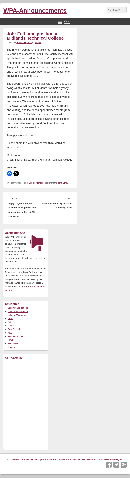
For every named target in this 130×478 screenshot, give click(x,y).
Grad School (14, 329)
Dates (10, 322)
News (10, 340)
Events (11, 325)
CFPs (10, 318)
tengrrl (38, 42)
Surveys (11, 347)
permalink (62, 183)
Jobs (31, 183)
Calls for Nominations (18, 311)
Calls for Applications (18, 308)
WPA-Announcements (35, 10)
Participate (13, 343)
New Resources (15, 336)
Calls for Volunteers (17, 315)
